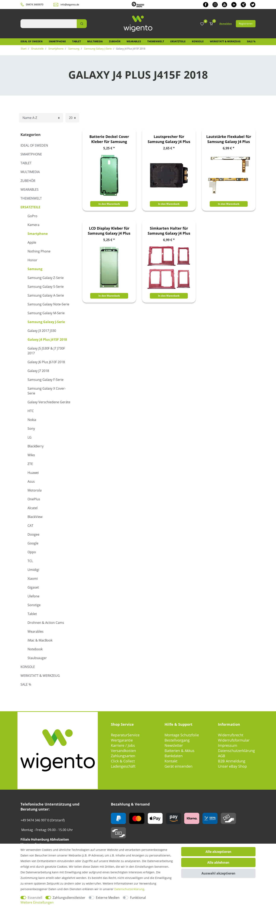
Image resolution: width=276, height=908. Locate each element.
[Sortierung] (41, 118)
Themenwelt (155, 41)
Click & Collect (123, 761)
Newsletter (174, 745)
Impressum (227, 745)
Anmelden (225, 23)
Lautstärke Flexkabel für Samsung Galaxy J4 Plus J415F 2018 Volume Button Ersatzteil (228, 139)
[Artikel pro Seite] (72, 118)
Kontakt (171, 761)
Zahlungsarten (123, 755)
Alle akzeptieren (218, 851)
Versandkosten (123, 750)
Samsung (73, 48)
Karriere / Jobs (123, 745)
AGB (221, 755)
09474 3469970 (34, 4)
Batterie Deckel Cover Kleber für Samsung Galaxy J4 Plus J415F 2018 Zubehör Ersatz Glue (109, 139)
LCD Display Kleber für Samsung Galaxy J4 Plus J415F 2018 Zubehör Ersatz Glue (109, 231)
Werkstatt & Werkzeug (225, 41)
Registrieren (245, 23)
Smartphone (57, 41)
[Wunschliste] (202, 24)
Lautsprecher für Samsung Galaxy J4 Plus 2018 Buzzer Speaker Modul (169, 139)
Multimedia (95, 41)
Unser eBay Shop (232, 766)
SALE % (251, 41)
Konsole (198, 41)
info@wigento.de (69, 4)
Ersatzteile (178, 41)
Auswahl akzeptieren (218, 873)
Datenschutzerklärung (236, 750)
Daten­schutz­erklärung (129, 889)
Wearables (134, 41)
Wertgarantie (122, 740)
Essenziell (35, 897)
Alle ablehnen (218, 862)
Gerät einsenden (178, 766)
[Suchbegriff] (48, 23)
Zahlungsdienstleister (69, 897)
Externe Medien (108, 897)
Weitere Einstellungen (37, 902)
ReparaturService (125, 735)
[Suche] (82, 23)
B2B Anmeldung (231, 761)
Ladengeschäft (123, 766)
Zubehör (115, 41)
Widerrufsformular (233, 740)
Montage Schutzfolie (182, 735)
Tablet (76, 41)
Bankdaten (174, 755)
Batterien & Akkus (179, 750)
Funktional (138, 897)
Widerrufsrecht (230, 735)
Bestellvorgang (177, 740)
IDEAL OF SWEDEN (31, 41)
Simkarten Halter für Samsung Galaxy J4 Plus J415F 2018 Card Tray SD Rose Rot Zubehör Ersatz (169, 231)
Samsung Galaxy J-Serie (98, 48)
